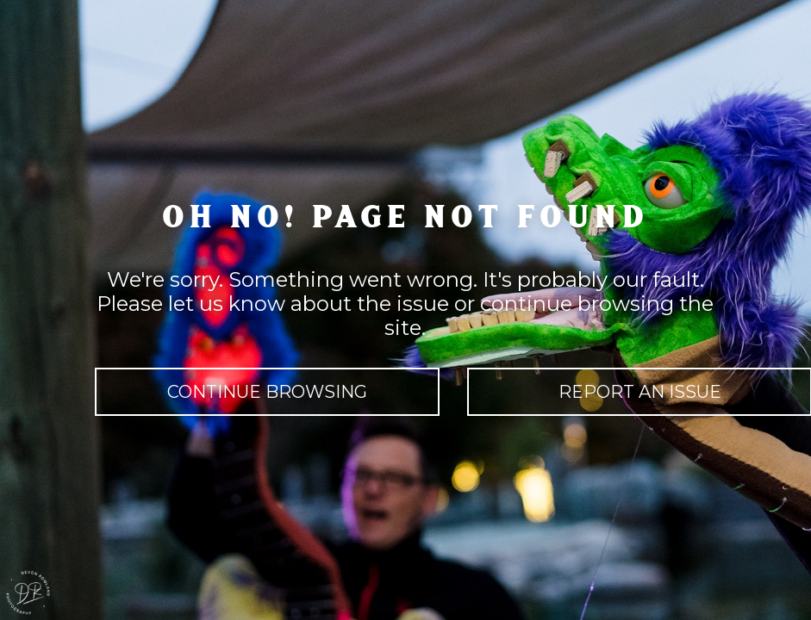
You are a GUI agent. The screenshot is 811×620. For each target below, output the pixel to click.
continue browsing (267, 391)
